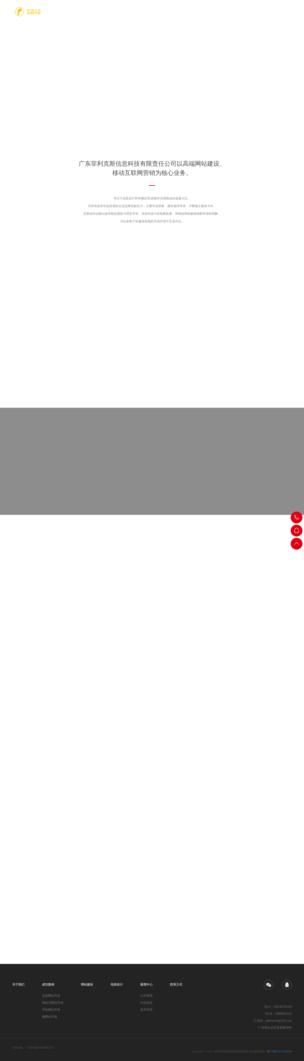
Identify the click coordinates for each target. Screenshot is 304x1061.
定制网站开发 (51, 995)
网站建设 (219, 14)
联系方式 (285, 14)
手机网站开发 (51, 1009)
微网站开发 (49, 1016)
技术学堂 (146, 1009)
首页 (156, 14)
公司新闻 (146, 995)
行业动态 (146, 1002)
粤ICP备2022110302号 (279, 1051)
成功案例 (197, 14)
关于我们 (175, 14)
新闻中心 (263, 14)
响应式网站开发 (52, 1002)
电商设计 (241, 14)
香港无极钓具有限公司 (41, 1047)
